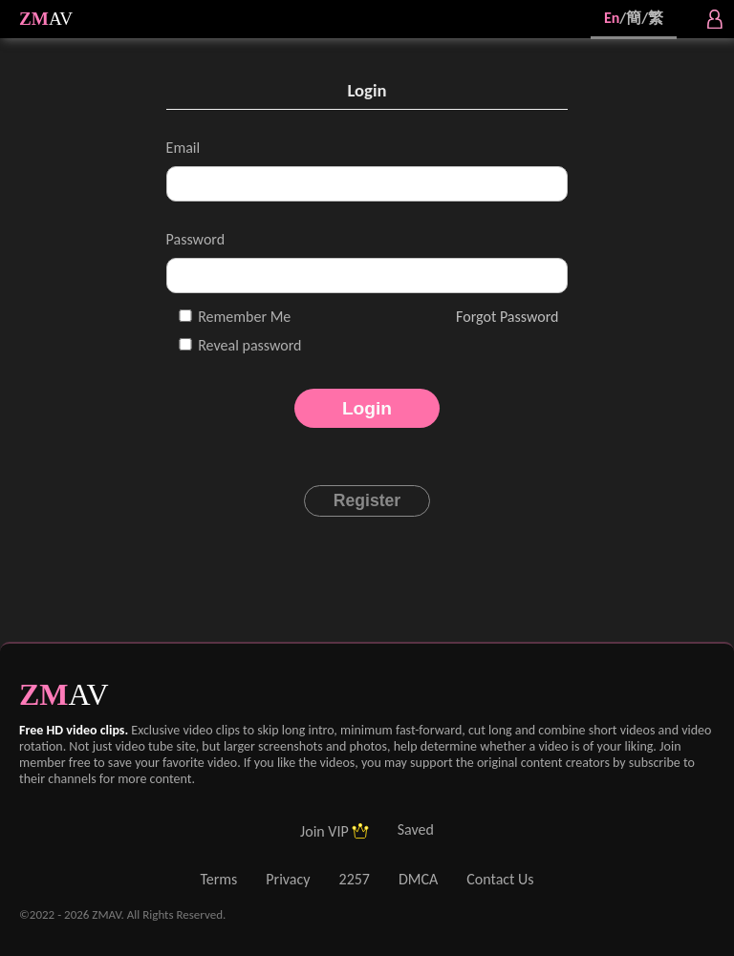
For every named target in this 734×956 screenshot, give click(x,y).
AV (61, 19)
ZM (34, 19)
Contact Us (499, 879)
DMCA (418, 879)
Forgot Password (507, 317)
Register (367, 500)
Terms (218, 879)
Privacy (288, 879)
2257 (354, 879)
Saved (416, 829)
